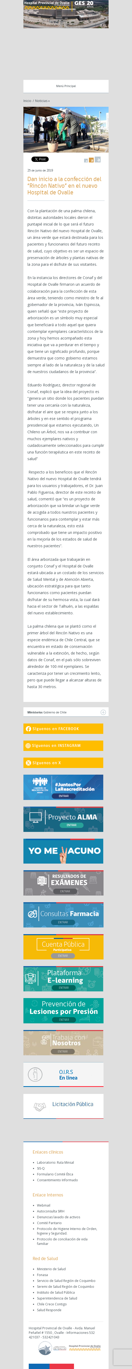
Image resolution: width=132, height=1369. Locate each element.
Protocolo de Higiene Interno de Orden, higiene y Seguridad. (67, 1231)
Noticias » (42, 101)
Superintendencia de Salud (57, 1298)
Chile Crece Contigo (52, 1304)
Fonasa (42, 1275)
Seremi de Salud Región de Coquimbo (65, 1286)
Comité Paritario (49, 1223)
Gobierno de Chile (66, 712)
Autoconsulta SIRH (50, 1211)
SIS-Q (41, 1168)
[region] (66, 14)
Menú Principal (66, 86)
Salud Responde (49, 1310)
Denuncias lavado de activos (58, 1217)
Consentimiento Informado (57, 1180)
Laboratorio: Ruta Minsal (55, 1162)
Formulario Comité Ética (55, 1174)
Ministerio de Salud (51, 1269)
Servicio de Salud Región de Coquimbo (66, 1280)
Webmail (43, 1205)
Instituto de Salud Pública (56, 1292)
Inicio (27, 101)
